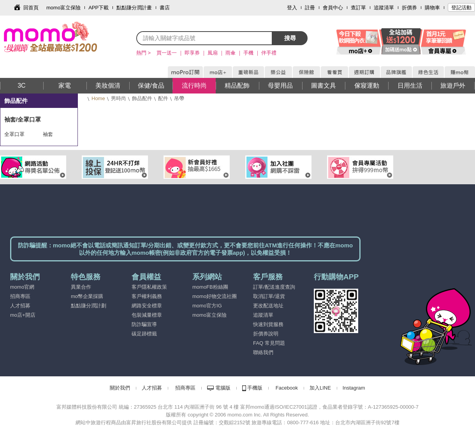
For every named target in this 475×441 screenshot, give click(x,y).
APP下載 (98, 8)
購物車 (432, 8)
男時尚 (118, 98)
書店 (165, 8)
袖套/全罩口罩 (22, 119)
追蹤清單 (384, 8)
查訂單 (358, 8)
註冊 (310, 8)
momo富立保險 (63, 8)
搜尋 (290, 38)
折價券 (409, 8)
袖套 (48, 134)
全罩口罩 (14, 134)
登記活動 (461, 8)
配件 (163, 98)
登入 (292, 8)
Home (98, 98)
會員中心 (333, 8)
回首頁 (31, 8)
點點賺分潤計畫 (134, 8)
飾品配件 (142, 98)
